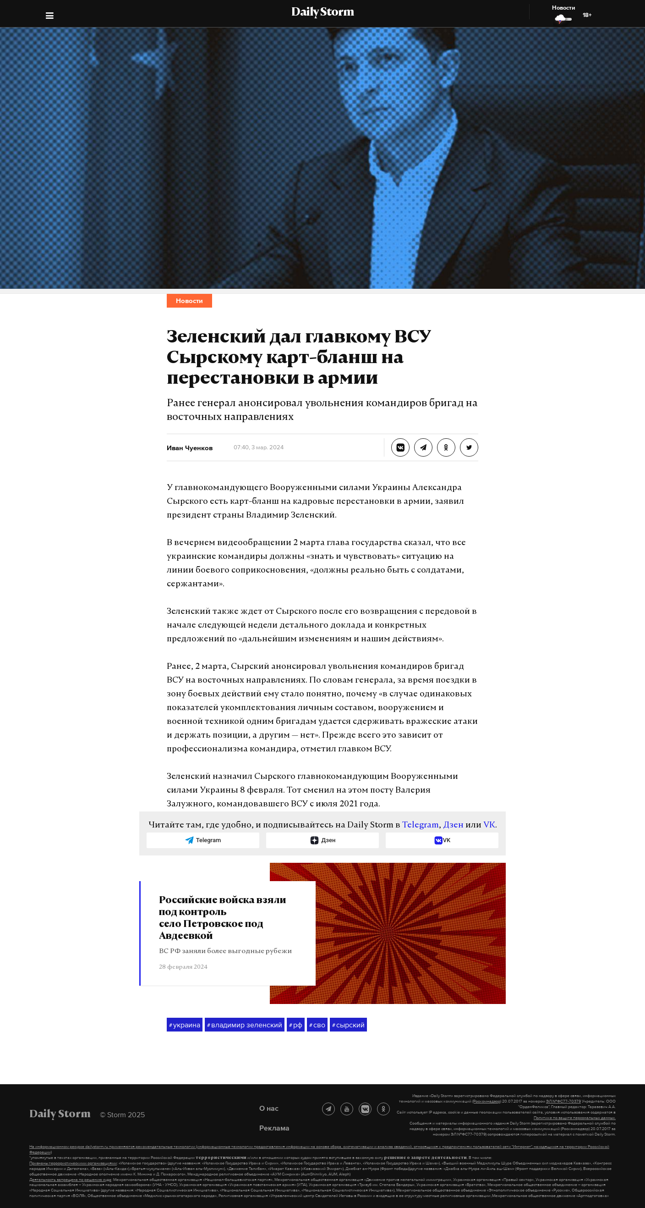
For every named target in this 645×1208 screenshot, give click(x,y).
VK (489, 825)
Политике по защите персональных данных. (575, 1117)
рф (295, 1025)
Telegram (420, 825)
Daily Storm (322, 12)
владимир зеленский (244, 1025)
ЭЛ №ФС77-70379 (563, 1101)
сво (317, 1025)
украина (184, 1025)
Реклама (274, 1128)
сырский (348, 1025)
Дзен (453, 825)
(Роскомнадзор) (486, 1101)
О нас (269, 1108)
